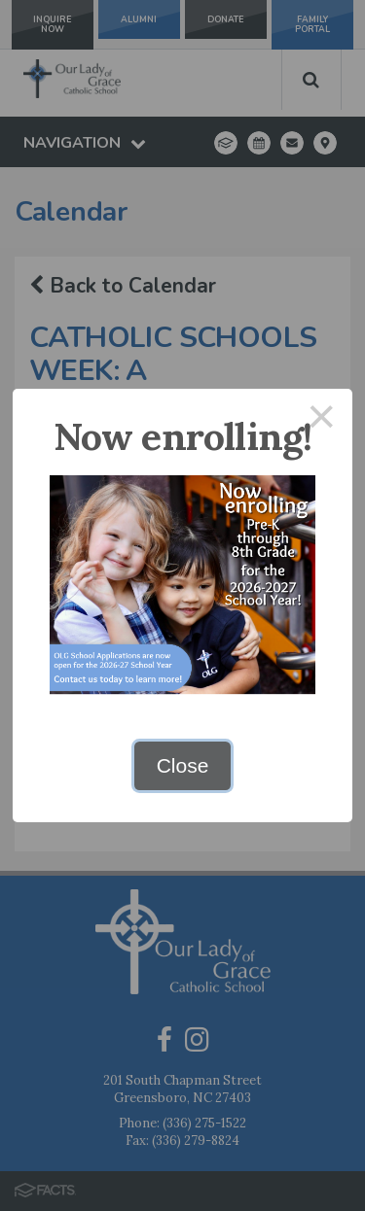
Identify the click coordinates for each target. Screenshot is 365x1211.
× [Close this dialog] (322, 419)
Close (183, 765)
